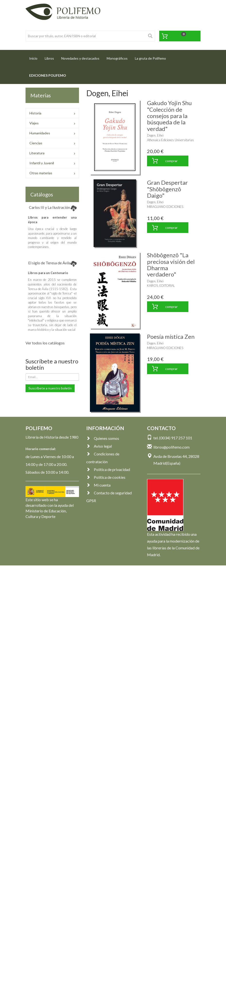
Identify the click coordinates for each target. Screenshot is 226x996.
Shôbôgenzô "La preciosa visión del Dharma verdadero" (171, 264)
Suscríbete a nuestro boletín (50, 388)
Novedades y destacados (80, 58)
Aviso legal (99, 446)
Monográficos (117, 58)
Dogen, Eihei (155, 135)
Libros (49, 58)
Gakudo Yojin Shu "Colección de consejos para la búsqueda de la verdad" (169, 115)
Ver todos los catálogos (45, 343)
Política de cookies (105, 477)
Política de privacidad (108, 469)
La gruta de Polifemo (150, 58)
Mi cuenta (98, 485)
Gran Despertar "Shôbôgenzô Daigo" (167, 189)
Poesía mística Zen (171, 336)
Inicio (35, 56)
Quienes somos (102, 438)
